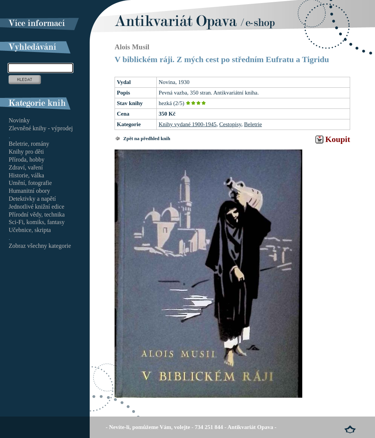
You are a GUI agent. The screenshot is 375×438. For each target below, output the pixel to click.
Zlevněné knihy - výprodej (41, 128)
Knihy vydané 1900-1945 (187, 124)
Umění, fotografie (30, 183)
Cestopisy (230, 124)
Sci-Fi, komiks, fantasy (36, 222)
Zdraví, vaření (26, 167)
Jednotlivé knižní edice (36, 206)
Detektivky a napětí (32, 198)
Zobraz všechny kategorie (40, 246)
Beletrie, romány (29, 143)
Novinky (19, 120)
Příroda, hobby (26, 159)
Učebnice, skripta (30, 230)
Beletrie (253, 124)
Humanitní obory (29, 191)
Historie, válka (26, 175)
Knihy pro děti (26, 151)
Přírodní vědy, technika (37, 214)
